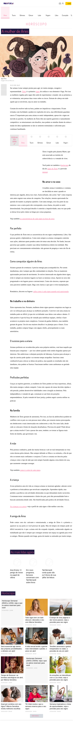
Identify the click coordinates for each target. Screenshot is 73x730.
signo (38, 91)
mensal (45, 172)
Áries (24, 91)
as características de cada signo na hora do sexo (37, 219)
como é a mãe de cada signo (30, 470)
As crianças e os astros (18, 506)
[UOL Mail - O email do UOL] (60, 3)
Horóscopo (36, 24)
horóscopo (64, 165)
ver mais (36, 716)
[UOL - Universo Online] (14, 3)
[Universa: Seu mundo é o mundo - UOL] (8, 3)
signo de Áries (52, 169)
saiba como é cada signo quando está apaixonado (51, 291)
